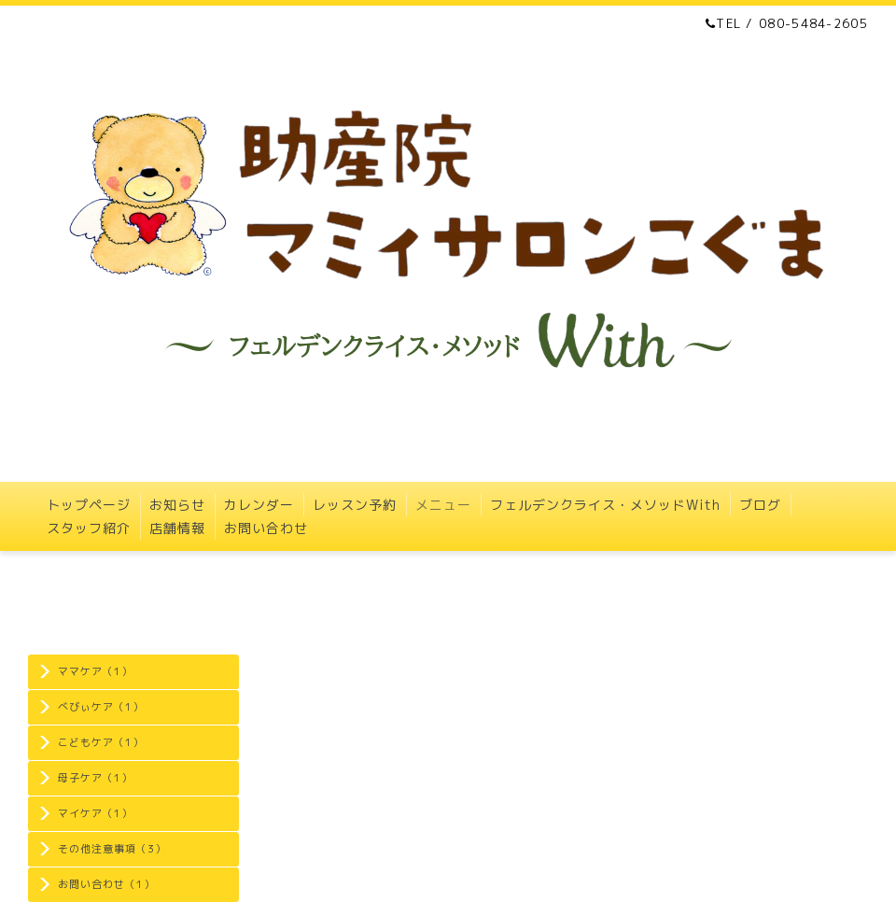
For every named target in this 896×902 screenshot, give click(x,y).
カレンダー (259, 505)
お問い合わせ (266, 528)
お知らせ (177, 505)
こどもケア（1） (101, 742)
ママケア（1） (95, 671)
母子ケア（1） (95, 777)
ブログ (760, 505)
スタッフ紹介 (89, 528)
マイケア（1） (95, 813)
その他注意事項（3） (112, 848)
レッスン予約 (355, 505)
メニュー (443, 505)
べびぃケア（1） (101, 706)
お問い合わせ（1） (106, 884)
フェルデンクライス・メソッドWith (605, 505)
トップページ (89, 505)
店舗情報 (177, 528)
